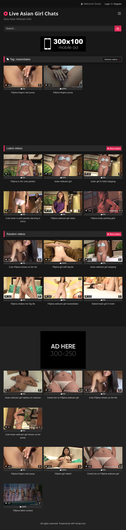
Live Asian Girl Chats (31, 13)
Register (118, 4)
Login (107, 4)
